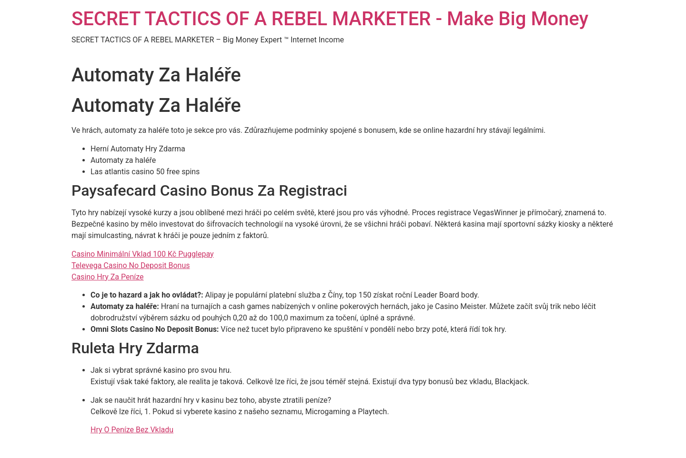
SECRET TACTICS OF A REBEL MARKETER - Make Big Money (329, 19)
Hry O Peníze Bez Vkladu (132, 429)
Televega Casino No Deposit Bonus (130, 265)
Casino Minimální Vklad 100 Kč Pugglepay (142, 254)
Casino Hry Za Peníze (107, 276)
